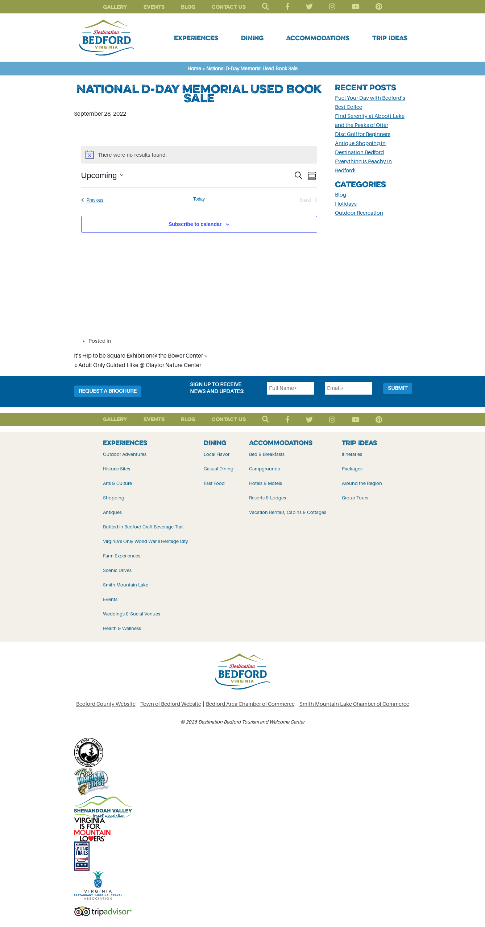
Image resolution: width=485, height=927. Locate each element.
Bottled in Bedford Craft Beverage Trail (143, 527)
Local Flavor (216, 454)
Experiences (196, 37)
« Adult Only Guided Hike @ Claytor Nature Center (137, 365)
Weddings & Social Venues (131, 614)
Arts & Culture (117, 483)
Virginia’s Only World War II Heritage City (145, 541)
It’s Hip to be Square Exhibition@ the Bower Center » (140, 356)
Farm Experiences (121, 556)
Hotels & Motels (265, 483)
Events (154, 6)
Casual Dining (218, 468)
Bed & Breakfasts (267, 454)
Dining (252, 37)
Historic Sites (116, 468)
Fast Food (214, 483)
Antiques (112, 512)
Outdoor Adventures (124, 454)
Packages (352, 468)
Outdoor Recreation (359, 213)
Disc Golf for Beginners (362, 134)
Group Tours (355, 497)
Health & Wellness (122, 628)
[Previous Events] (92, 200)
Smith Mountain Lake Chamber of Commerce (354, 704)
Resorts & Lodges (267, 497)
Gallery (115, 6)
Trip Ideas (389, 37)
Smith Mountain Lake (125, 585)
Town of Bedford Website (170, 704)
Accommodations (317, 37)
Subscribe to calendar (195, 224)
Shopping (113, 497)
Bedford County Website (106, 704)
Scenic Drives (117, 570)
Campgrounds (264, 468)
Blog (188, 6)
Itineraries (352, 454)
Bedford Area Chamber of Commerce (250, 704)
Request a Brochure (108, 391)
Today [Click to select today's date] (199, 199)
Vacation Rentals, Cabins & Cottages (287, 512)
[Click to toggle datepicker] (102, 175)
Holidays (346, 204)
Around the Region (362, 483)
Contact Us (229, 6)
